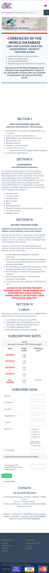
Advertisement (7, 546)
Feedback (5, 548)
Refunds (29, 548)
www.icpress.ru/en (24, 506)
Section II (36, 432)
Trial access (37, 445)
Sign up (32, 12)
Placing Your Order (33, 543)
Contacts (5, 551)
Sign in (24, 12)
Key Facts (5, 543)
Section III (36, 434)
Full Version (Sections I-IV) (35, 442)
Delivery (29, 546)
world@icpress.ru (16, 504)
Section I (36, 429)
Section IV (36, 437)
